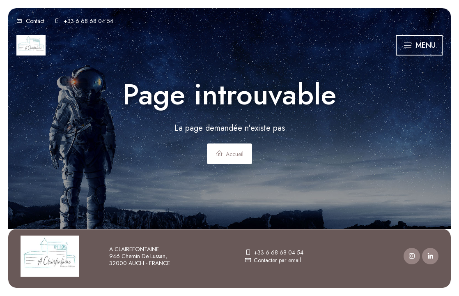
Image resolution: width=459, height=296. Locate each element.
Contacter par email (272, 260)
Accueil (229, 154)
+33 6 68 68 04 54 (273, 252)
